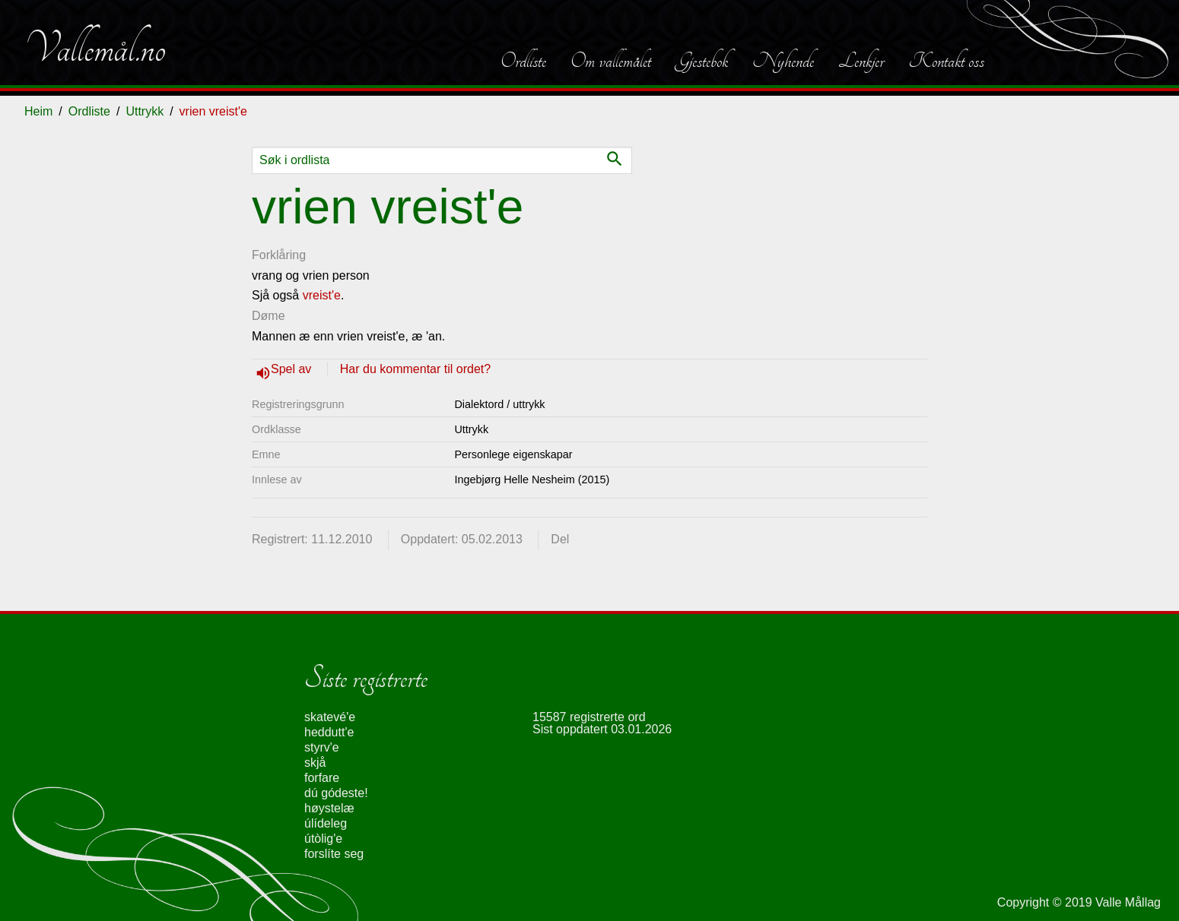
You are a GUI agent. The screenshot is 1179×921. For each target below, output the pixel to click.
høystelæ (329, 808)
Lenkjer (861, 61)
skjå (315, 762)
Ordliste (523, 61)
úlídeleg (325, 823)
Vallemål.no (95, 48)
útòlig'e (323, 838)
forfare (321, 777)
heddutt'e (329, 732)
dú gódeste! (336, 792)
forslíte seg (334, 853)
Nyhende (783, 61)
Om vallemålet (610, 61)
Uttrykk (145, 111)
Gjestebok (701, 61)
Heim (38, 111)
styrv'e (321, 747)
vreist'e (322, 295)
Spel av (293, 368)
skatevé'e (329, 717)
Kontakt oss (946, 61)
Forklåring (279, 254)
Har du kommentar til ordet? (415, 368)
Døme (268, 315)
